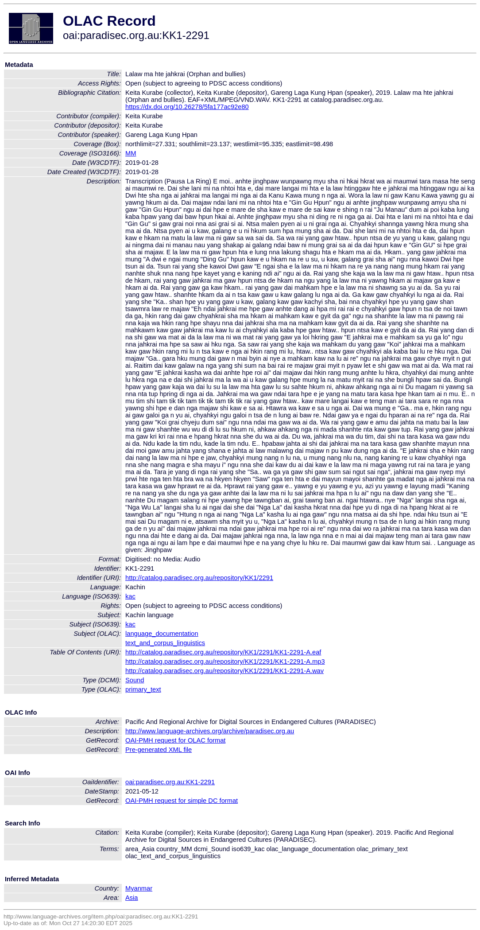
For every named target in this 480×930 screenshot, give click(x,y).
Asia (131, 897)
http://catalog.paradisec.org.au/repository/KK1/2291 (199, 577)
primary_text (143, 689)
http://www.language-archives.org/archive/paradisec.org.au (209, 731)
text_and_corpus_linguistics (165, 642)
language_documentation (161, 633)
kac (130, 596)
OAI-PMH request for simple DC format (181, 800)
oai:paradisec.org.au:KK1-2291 (170, 782)
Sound (134, 680)
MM (130, 153)
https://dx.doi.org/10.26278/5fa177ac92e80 (187, 106)
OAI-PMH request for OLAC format (175, 740)
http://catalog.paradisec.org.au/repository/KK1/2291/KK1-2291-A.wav (224, 670)
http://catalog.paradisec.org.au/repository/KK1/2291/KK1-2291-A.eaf (223, 652)
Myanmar (138, 888)
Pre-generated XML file (158, 749)
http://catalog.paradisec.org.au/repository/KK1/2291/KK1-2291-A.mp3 (225, 661)
